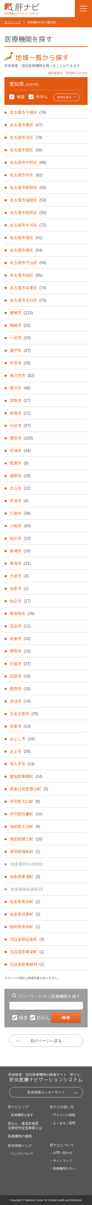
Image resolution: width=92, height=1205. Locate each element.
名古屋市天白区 (28, 300)
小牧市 (20, 526)
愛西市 (20, 689)
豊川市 (20, 388)
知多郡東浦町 (25, 877)
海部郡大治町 (25, 826)
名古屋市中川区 (28, 225)
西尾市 (19, 463)
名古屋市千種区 (28, 112)
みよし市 (22, 739)
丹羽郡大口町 (25, 801)
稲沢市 (20, 538)
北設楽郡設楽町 (27, 939)
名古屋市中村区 (28, 162)
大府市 (19, 576)
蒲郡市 (20, 476)
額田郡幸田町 (25, 927)
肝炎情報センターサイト (46, 1092)
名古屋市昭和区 (28, 187)
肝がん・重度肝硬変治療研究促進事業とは (25, 1125)
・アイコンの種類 (62, 1115)
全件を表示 (64, 97)
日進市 (20, 664)
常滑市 (19, 501)
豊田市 (21, 438)
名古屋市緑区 (26, 275)
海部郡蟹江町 (26, 839)
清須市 (20, 701)
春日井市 (22, 375)
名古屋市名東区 (28, 288)
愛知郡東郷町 (26, 776)
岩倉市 (20, 639)
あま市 (20, 751)
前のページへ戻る (46, 1041)
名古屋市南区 (26, 250)
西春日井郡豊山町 (29, 789)
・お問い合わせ (61, 1152)
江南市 (20, 513)
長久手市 (22, 764)
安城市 (20, 451)
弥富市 (20, 726)
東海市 (20, 563)
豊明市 (20, 651)
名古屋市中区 (26, 175)
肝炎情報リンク (20, 1146)
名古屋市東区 (26, 125)
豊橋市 (21, 313)
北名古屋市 (24, 714)
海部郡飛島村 (25, 852)
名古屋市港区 (26, 238)
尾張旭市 (22, 613)
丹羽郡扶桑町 (26, 814)
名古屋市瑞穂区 (28, 200)
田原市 (20, 676)
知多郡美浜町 (25, 902)
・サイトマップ (61, 1160)
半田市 (20, 363)
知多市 (19, 588)
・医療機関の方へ (62, 1168)
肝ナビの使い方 (62, 1107)
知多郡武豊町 (25, 914)
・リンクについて (20, 1153)
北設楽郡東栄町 (27, 952)
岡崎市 (20, 325)
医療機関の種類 (20, 1136)
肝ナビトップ (12, 22)
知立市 (20, 601)
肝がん (44, 1017)
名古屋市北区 (26, 137)
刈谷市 (20, 426)
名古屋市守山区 (28, 263)
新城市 (20, 551)
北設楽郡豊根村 (27, 964)
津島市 (20, 400)
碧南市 (20, 413)
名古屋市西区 (26, 150)
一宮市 (20, 338)
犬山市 (20, 488)
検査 (24, 1017)
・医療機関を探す (20, 1115)
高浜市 (20, 626)
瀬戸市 (20, 350)
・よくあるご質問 (62, 1123)
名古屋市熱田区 (28, 213)
